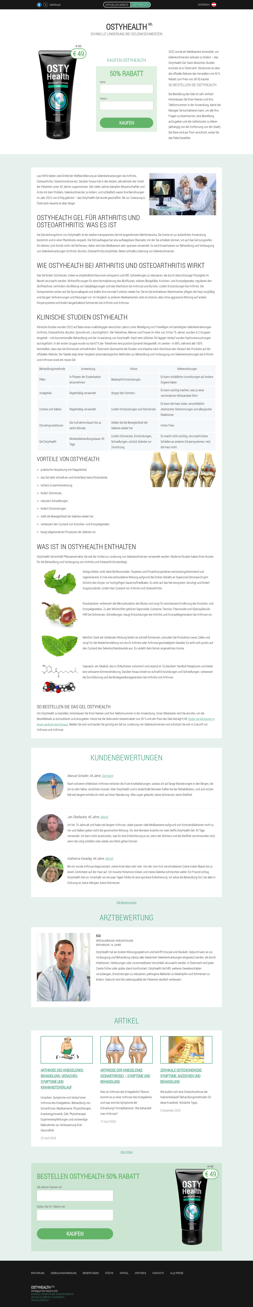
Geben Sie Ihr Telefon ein (51, 1206)
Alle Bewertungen (126, 902)
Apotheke (140, 1273)
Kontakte (158, 1273)
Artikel (124, 1273)
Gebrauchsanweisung (64, 1273)
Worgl (104, 817)
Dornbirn (107, 775)
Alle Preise (176, 1273)
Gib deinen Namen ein (49, 1187)
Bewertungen (91, 1273)
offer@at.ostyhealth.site (44, 1291)
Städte (109, 1273)
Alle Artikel (126, 1152)
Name (103, 82)
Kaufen (126, 123)
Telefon (103, 98)
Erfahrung (37, 1273)
